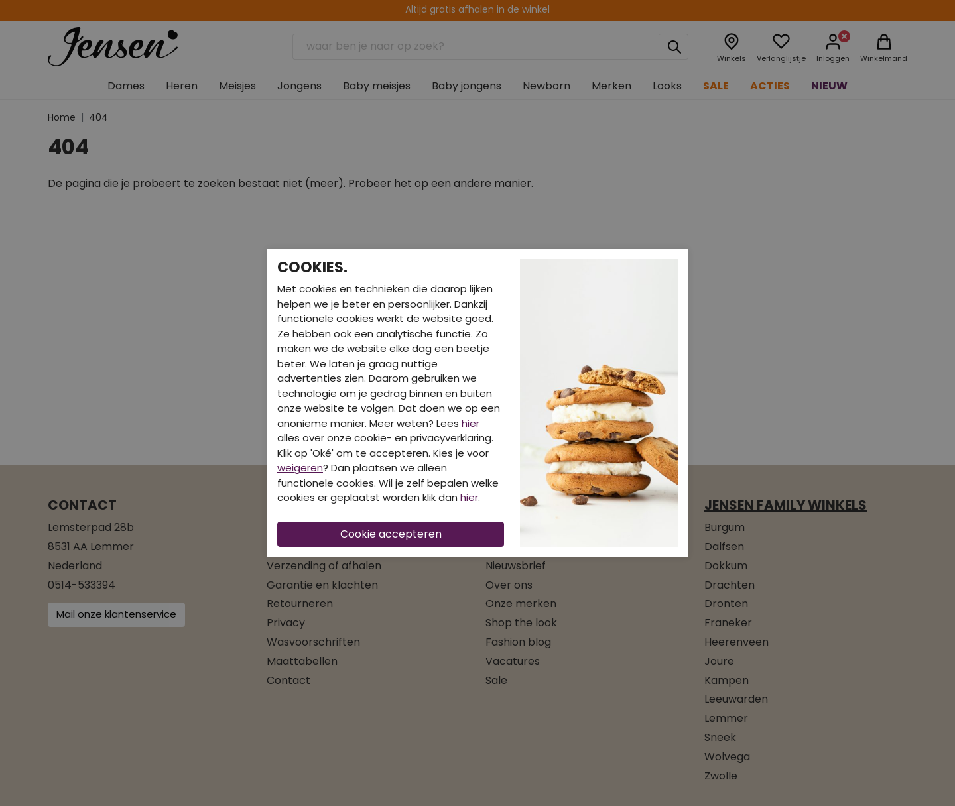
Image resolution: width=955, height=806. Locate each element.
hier (470, 423)
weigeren (300, 468)
